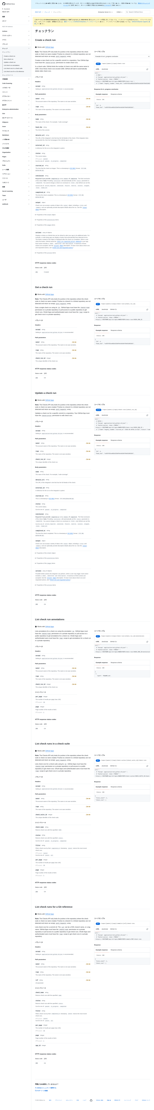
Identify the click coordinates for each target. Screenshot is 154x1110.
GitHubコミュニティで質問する (45, 1088)
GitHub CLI (113, 309)
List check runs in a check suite (13, 68)
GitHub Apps (49, 47)
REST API (5, 12)
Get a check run (8, 59)
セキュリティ (69, 1100)
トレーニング (127, 1100)
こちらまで (107, 5)
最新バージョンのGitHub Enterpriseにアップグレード (80, 21)
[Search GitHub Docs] (138, 12)
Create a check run (9, 56)
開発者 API (117, 1100)
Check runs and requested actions (62, 247)
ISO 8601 (73, 168)
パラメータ (39, 77)
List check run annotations (11, 65)
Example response (102, 94)
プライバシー (58, 1100)
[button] (62, 215)
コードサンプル (99, 51)
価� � (109, 1100)
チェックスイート (7, 75)
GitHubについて (146, 1100)
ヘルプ (84, 1100)
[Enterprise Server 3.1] (105, 12)
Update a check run (9, 62)
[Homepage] (91, 1100)
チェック (48, 12)
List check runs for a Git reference (14, 71)
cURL (97, 69)
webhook (69, 241)
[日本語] (119, 12)
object (58, 245)
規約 (50, 1100)
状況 (78, 1100)
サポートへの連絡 (41, 1090)
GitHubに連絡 (99, 1100)
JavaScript (105, 69)
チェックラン (57, 12)
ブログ (136, 1100)
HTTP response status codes (45, 263)
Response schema (116, 94)
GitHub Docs (10, 4)
